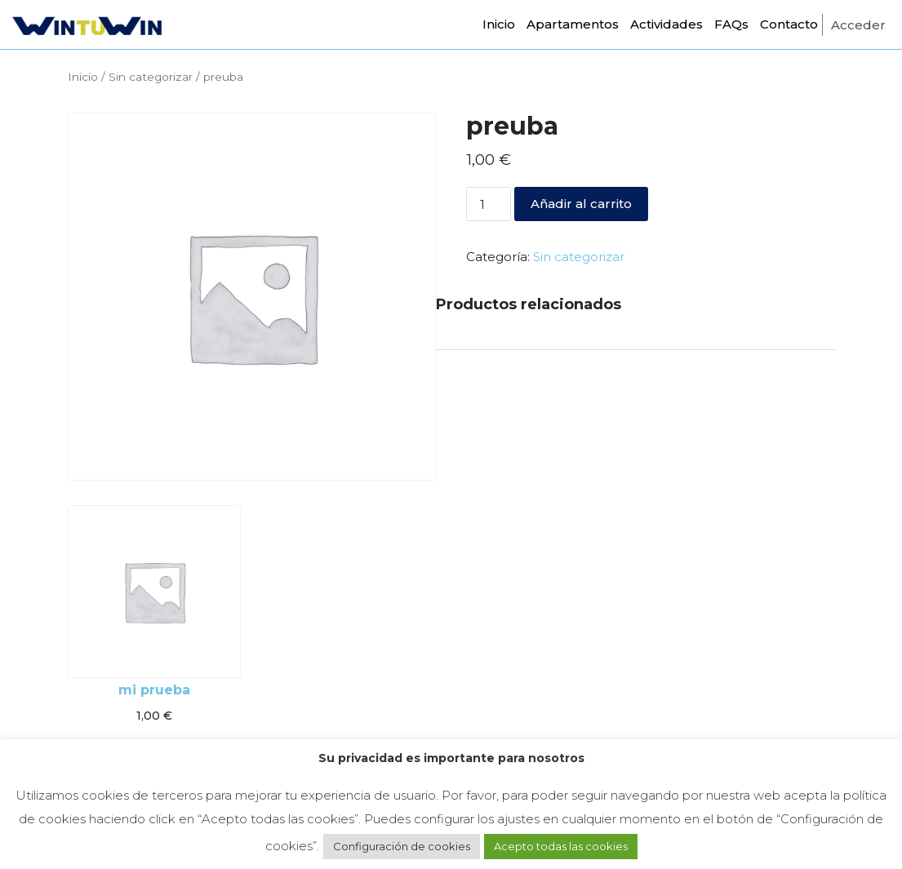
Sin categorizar (151, 76)
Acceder (858, 25)
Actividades (666, 24)
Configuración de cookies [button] (401, 846)
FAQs (731, 24)
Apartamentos (573, 24)
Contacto (789, 24)
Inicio (498, 24)
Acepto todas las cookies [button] (561, 846)
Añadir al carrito (581, 203)
